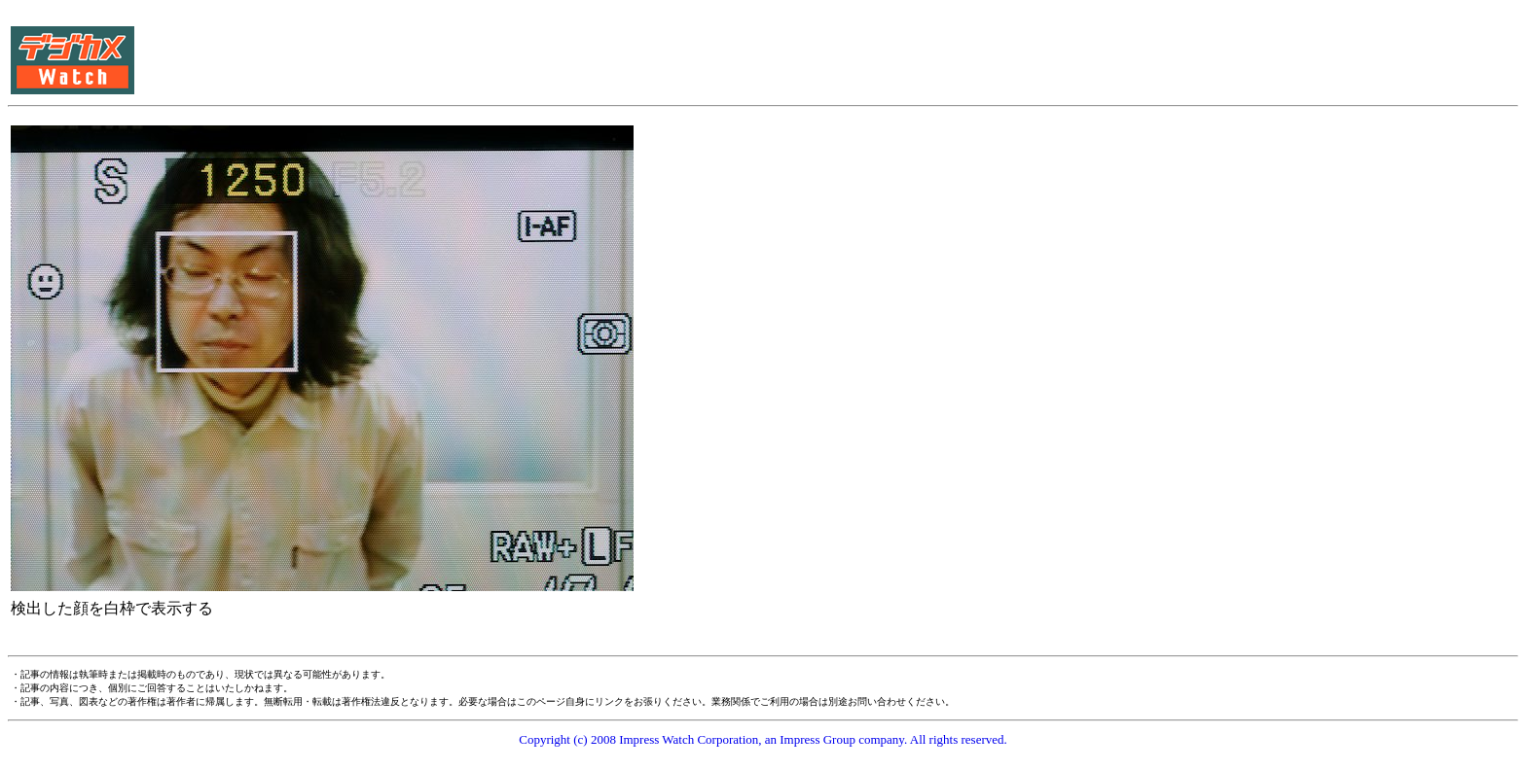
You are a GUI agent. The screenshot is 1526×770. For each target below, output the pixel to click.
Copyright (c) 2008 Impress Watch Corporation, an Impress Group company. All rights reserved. (763, 739)
